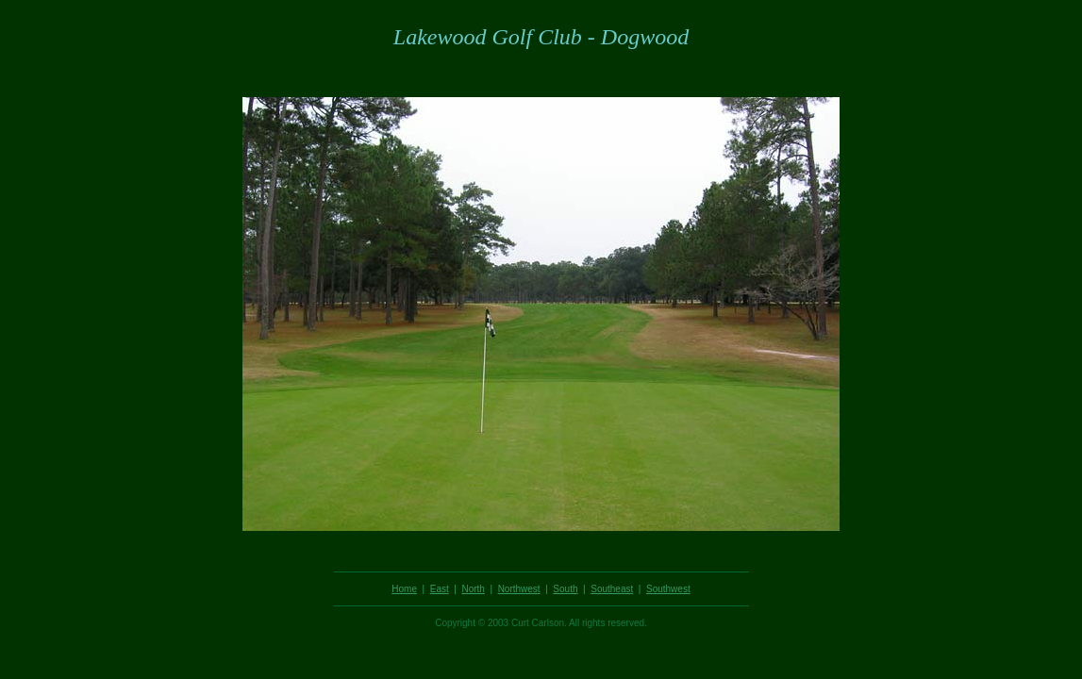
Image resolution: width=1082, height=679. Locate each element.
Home (404, 589)
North (472, 589)
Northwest (519, 589)
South (565, 589)
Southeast (612, 589)
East (439, 589)
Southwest (668, 589)
